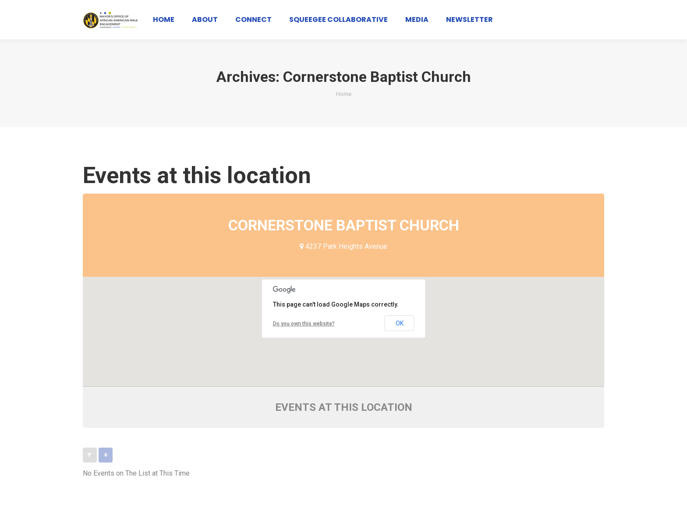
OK (400, 323)
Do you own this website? (304, 324)
